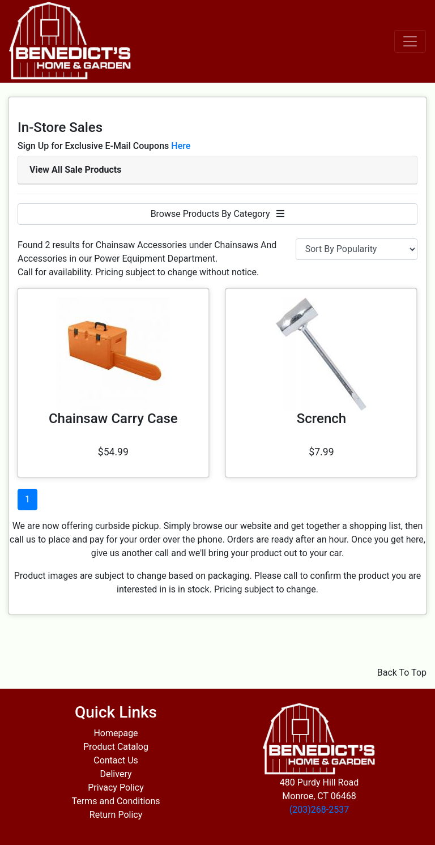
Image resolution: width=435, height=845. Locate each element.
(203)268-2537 (319, 809)
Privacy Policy (116, 787)
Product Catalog (115, 746)
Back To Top (402, 672)
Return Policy (115, 814)
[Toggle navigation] (410, 41)
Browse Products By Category (218, 213)
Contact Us (115, 760)
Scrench (321, 418)
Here (180, 145)
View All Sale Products (75, 169)
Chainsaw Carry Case (113, 418)
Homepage (115, 733)
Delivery (115, 774)
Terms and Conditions (115, 801)
